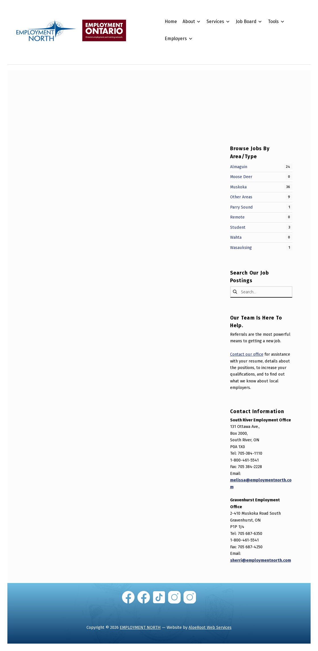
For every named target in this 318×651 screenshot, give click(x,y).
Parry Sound (241, 207)
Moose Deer (241, 176)
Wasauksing (241, 247)
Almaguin (238, 166)
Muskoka (238, 186)
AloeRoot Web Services (210, 627)
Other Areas (241, 196)
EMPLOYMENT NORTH (140, 627)
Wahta (235, 237)
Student (237, 227)
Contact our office (246, 354)
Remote (237, 217)
